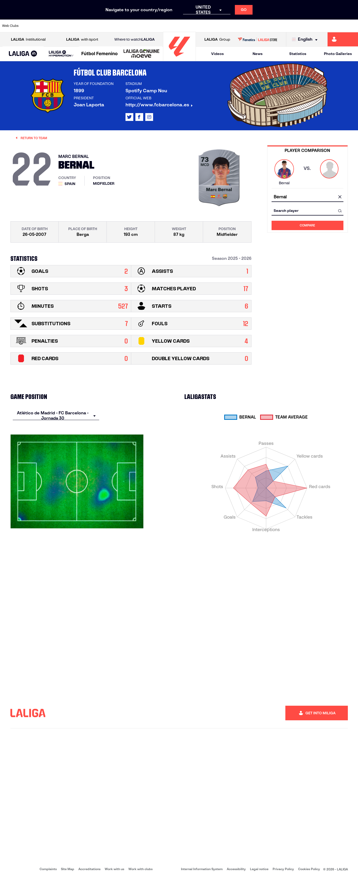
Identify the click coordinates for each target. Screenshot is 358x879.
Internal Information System (202, 869)
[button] (23, 54)
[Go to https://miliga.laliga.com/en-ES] (343, 39)
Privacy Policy (283, 869)
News (257, 54)
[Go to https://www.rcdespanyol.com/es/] (217, 26)
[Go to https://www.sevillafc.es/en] (318, 26)
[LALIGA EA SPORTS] (23, 54)
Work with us (114, 869)
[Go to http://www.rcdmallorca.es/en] (234, 26)
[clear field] (340, 197)
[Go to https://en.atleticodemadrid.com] (48, 26)
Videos (217, 54)
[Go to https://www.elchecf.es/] (99, 26)
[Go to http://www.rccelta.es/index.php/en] (200, 26)
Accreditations (89, 869)
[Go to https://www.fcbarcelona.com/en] (116, 26)
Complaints (48, 869)
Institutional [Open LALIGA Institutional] (28, 39)
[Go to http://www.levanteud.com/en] (166, 26)
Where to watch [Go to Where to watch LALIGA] (134, 39)
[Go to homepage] (179, 59)
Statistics (297, 54)
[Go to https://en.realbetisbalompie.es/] (251, 26)
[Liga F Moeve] (100, 54)
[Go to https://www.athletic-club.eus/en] (31, 26)
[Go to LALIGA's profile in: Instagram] (149, 117)
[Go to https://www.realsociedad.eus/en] (301, 26)
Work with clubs (140, 869)
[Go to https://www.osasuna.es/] (65, 26)
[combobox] (307, 197)
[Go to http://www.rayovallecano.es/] (183, 26)
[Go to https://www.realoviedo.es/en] (284, 26)
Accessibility (236, 869)
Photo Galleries (338, 54)
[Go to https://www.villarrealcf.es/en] (352, 26)
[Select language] (306, 39)
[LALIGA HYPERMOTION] (61, 53)
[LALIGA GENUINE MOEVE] (141, 54)
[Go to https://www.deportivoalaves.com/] (82, 26)
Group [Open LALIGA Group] (217, 39)
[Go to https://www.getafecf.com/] (133, 26)
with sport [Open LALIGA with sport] (82, 39)
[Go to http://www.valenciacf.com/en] (335, 26)
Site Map (67, 869)
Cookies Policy (309, 869)
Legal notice (259, 869)
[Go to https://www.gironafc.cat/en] (149, 26)
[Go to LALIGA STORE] (257, 39)
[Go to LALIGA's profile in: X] (129, 117)
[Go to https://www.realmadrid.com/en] (268, 26)
